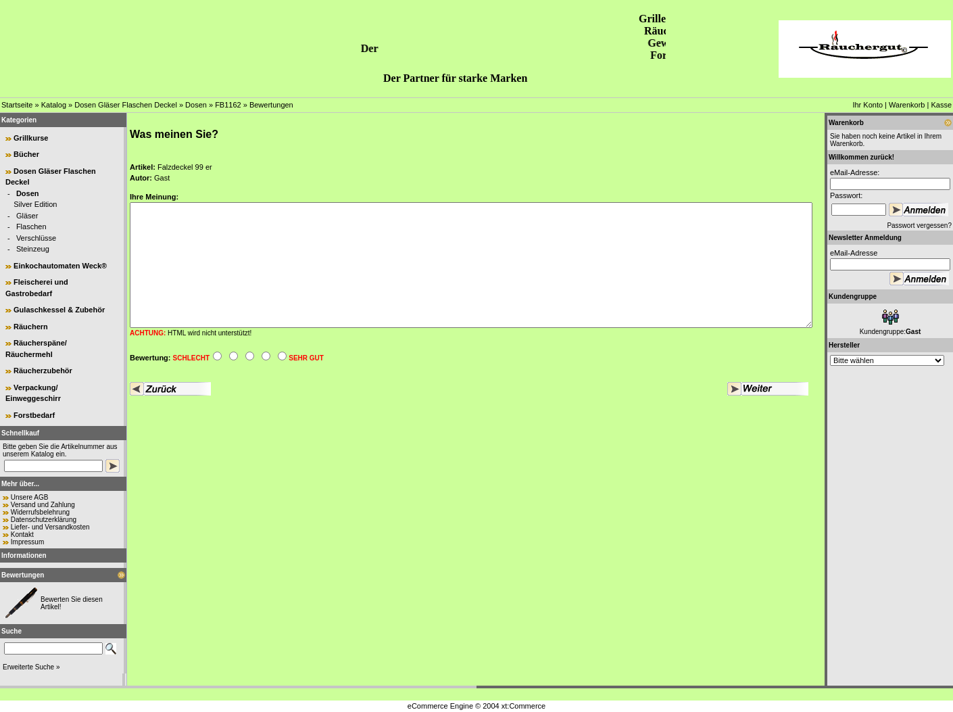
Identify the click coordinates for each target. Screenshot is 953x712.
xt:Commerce (523, 706)
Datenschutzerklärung (43, 519)
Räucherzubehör (43, 370)
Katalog (53, 105)
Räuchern (31, 327)
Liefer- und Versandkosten (50, 527)
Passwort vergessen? (919, 225)
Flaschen (31, 226)
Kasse (941, 105)
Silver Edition (35, 204)
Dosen (196, 105)
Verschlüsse (36, 238)
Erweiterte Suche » (31, 667)
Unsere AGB (30, 497)
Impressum (27, 542)
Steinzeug (32, 249)
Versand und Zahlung (43, 504)
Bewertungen (271, 105)
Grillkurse (31, 138)
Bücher (26, 154)
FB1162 (228, 105)
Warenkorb (907, 105)
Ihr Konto (867, 105)
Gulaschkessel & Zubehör (59, 310)
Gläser (27, 216)
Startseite (16, 105)
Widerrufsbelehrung (40, 512)
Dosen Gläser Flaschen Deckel (125, 105)
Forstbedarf (34, 415)
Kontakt (22, 534)
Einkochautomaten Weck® (60, 266)
